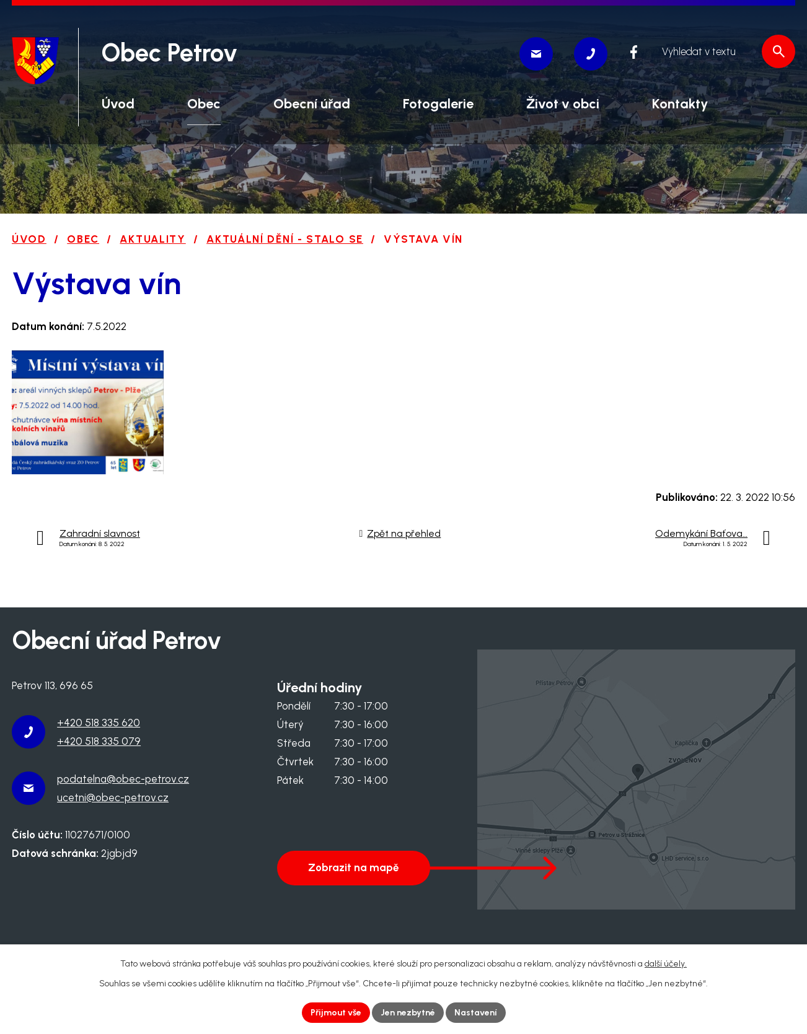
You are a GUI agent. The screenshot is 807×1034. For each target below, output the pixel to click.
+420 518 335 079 (99, 741)
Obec (83, 239)
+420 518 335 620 (98, 722)
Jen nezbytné (408, 1012)
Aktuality (152, 239)
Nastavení (475, 1012)
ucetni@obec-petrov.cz (113, 797)
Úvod (29, 239)
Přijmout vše (336, 1012)
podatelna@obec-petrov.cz (123, 779)
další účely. (666, 963)
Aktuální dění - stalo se (284, 239)
